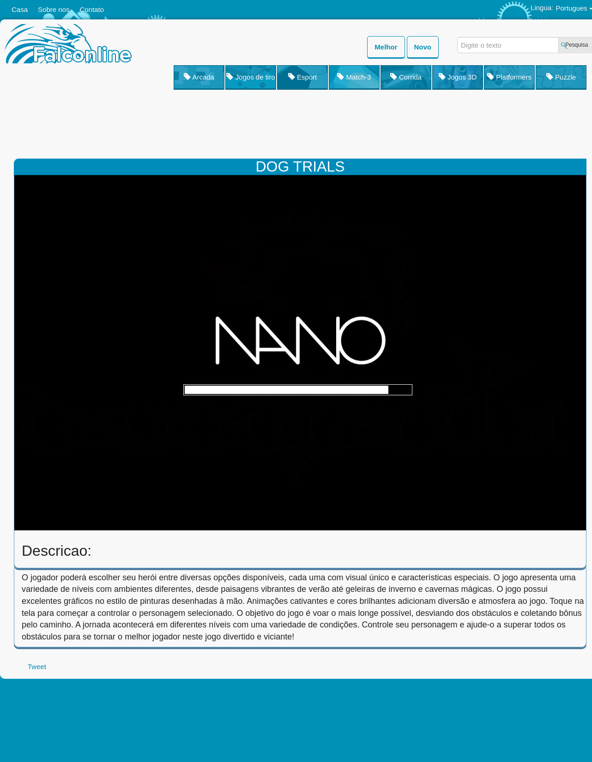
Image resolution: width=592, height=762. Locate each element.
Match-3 (354, 77)
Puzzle (561, 77)
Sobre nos (53, 9)
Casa (20, 9)
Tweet (37, 666)
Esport (302, 77)
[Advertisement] (360, 126)
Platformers (509, 77)
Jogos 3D (458, 77)
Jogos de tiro (250, 77)
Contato (91, 9)
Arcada (199, 77)
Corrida (406, 77)
